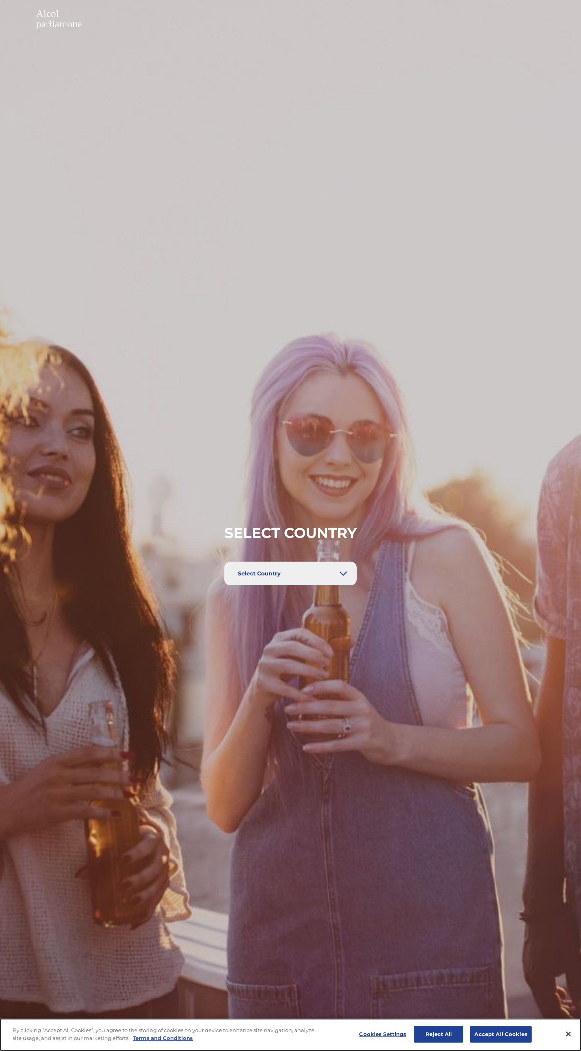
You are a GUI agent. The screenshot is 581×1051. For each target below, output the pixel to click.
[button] (290, 19)
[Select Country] (290, 573)
